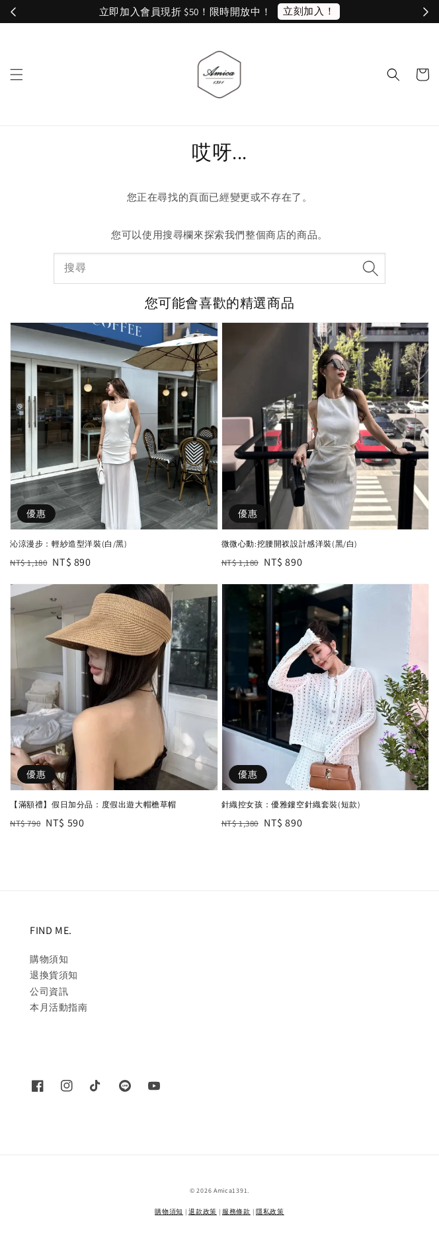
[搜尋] (370, 268)
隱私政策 (270, 1211)
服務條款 (236, 1211)
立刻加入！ (309, 11)
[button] (16, 74)
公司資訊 (49, 991)
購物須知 (49, 959)
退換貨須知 (54, 975)
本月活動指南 (59, 1007)
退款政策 (202, 1211)
